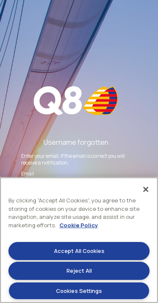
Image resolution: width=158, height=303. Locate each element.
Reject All (79, 270)
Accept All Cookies (79, 251)
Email (27, 173)
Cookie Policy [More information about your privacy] (78, 225)
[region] (79, 240)
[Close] (146, 189)
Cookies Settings (79, 291)
